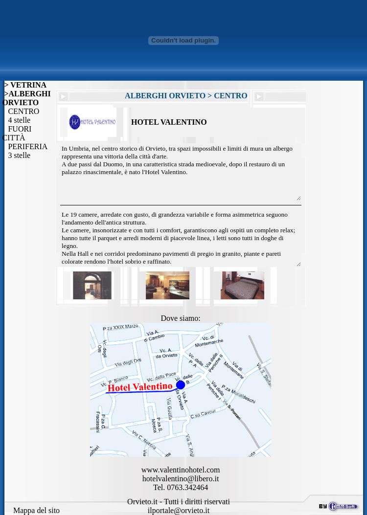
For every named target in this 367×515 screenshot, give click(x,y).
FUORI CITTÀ (16, 133)
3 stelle (16, 155)
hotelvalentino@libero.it (180, 478)
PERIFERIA (24, 146)
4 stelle (16, 120)
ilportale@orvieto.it (178, 510)
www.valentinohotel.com (180, 470)
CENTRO (20, 111)
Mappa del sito (36, 510)
